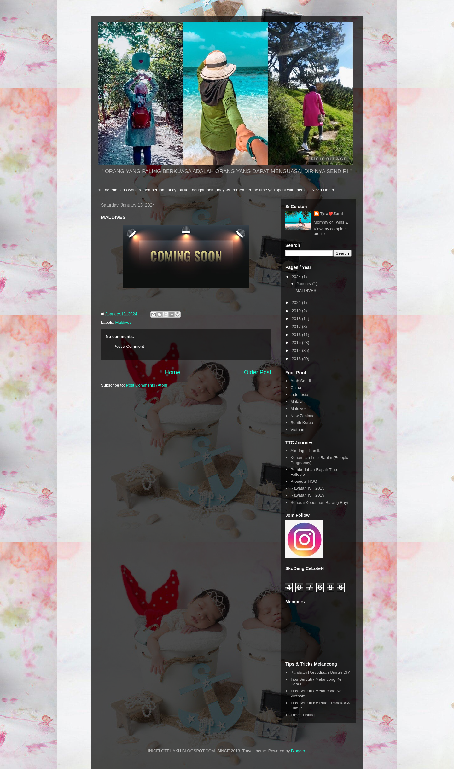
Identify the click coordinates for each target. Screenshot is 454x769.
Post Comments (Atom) (147, 385)
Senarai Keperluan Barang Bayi (319, 502)
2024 (297, 276)
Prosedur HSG (303, 481)
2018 (297, 318)
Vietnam (297, 429)
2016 (297, 334)
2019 (297, 310)
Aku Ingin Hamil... (306, 450)
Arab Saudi (300, 380)
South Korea (301, 422)
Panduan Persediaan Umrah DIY (320, 672)
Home (172, 372)
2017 (297, 326)
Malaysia (298, 401)
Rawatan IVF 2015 (307, 488)
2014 (297, 350)
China (295, 387)
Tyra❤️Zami (331, 213)
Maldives (123, 322)
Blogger (298, 751)
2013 (297, 358)
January (304, 283)
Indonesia (299, 394)
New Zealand (302, 415)
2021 (297, 302)
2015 (297, 342)
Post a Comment (129, 346)
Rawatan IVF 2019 (307, 495)
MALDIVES (305, 290)
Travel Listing (302, 715)
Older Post (257, 372)
